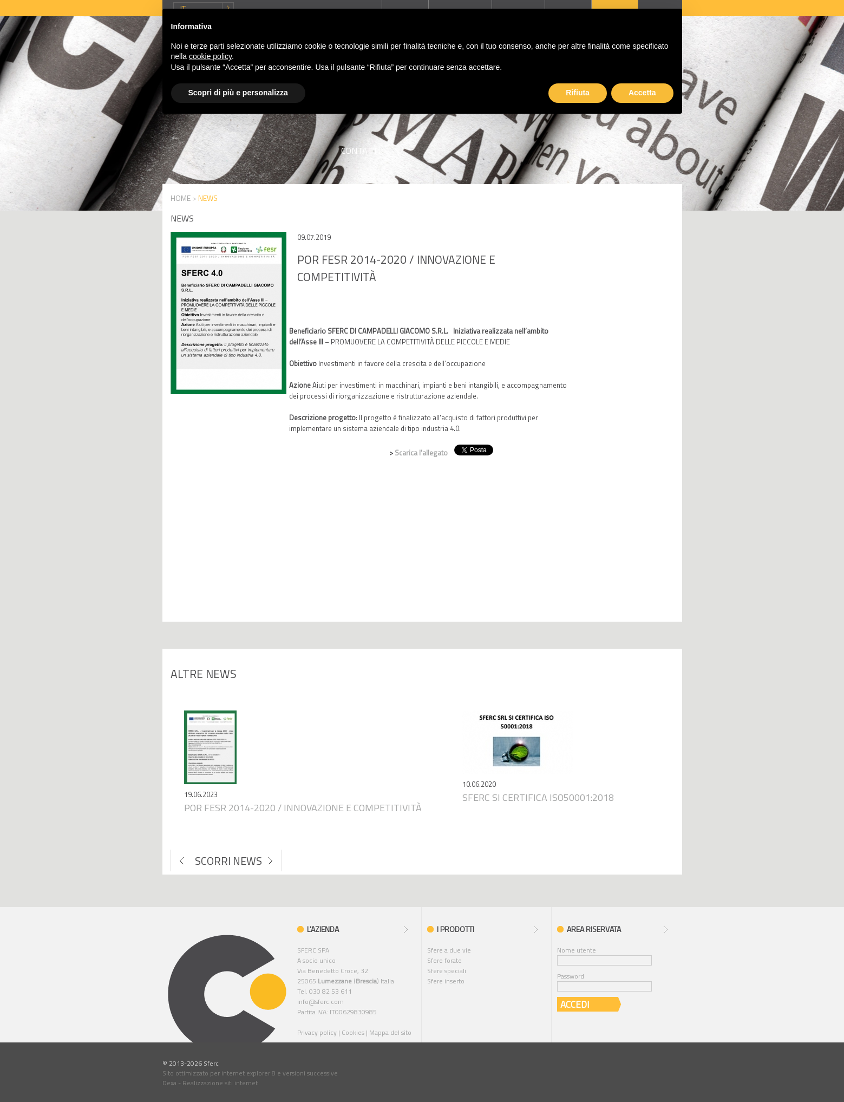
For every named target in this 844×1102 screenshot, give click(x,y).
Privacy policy (317, 1032)
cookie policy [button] (210, 56)
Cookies (353, 1032)
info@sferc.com (320, 1001)
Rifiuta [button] (578, 92)
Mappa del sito (390, 1032)
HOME (181, 198)
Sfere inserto (445, 981)
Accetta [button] (642, 92)
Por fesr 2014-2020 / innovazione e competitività (303, 807)
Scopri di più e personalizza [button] (238, 92)
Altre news (204, 673)
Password (570, 976)
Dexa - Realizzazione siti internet (210, 1083)
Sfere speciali (446, 971)
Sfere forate (444, 960)
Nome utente (576, 950)
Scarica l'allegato (422, 452)
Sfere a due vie (449, 950)
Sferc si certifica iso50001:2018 (538, 797)
